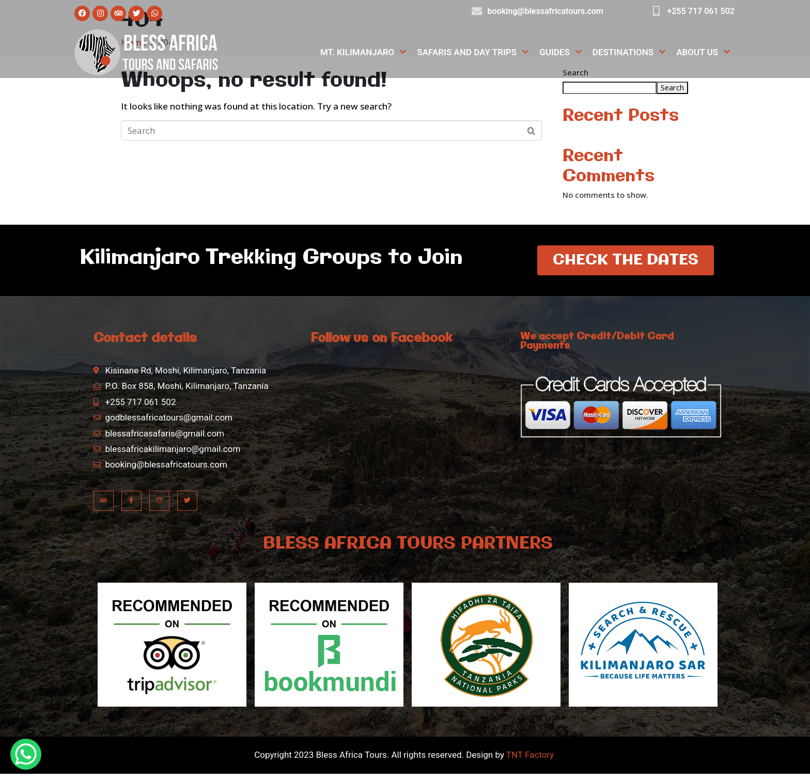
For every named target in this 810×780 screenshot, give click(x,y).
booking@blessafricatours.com (545, 11)
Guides (560, 52)
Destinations (629, 52)
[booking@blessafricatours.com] (477, 11)
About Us (703, 52)
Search (672, 87)
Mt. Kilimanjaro (363, 52)
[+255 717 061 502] (656, 11)
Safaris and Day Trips (473, 52)
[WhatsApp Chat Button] (25, 754)
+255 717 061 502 (701, 11)
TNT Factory (529, 761)
